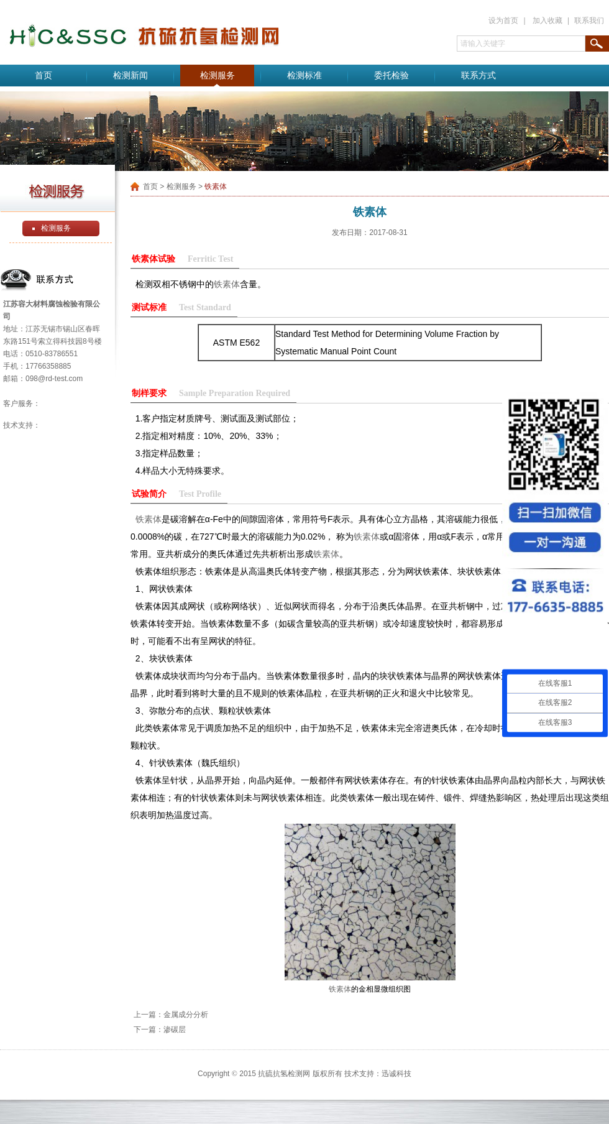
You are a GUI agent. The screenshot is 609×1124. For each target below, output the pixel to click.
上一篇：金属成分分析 (171, 1014)
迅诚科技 (396, 1073)
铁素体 (227, 284)
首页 (43, 75)
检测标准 (304, 75)
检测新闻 (130, 75)
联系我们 (589, 20)
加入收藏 (547, 20)
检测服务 (217, 75)
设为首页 (503, 20)
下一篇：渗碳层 (160, 1029)
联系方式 (478, 75)
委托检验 (391, 75)
